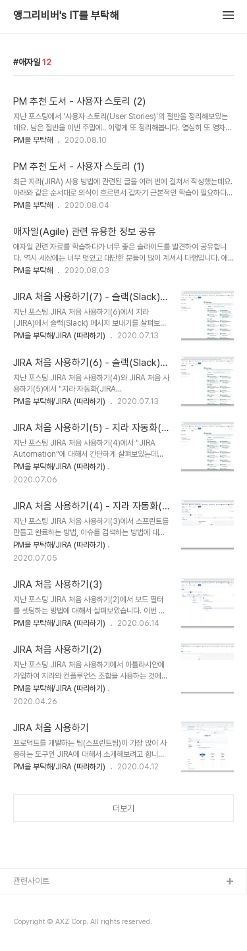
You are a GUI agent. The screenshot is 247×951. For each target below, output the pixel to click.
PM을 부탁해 (33, 140)
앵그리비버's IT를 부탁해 (66, 16)
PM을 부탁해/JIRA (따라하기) (59, 335)
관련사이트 (31, 881)
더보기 (123, 808)
